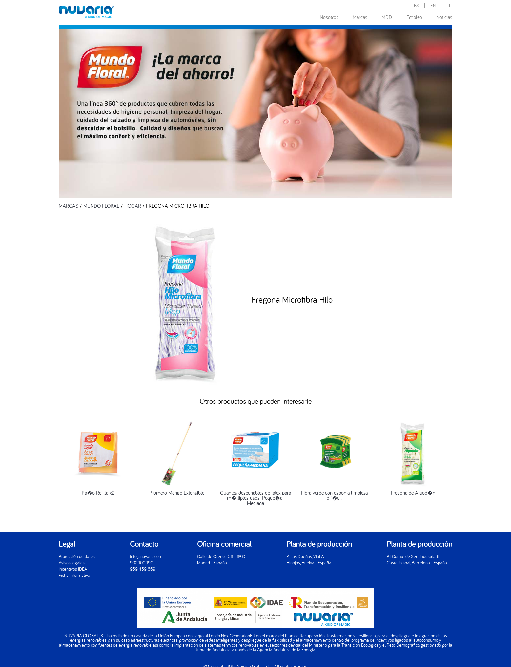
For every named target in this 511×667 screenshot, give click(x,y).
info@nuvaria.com (146, 556)
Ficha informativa (74, 575)
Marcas (360, 17)
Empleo (414, 17)
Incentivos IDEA (73, 569)
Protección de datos (77, 556)
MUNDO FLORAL (101, 205)
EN (433, 5)
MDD (386, 17)
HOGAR (132, 205)
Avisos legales (72, 562)
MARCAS (68, 205)
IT (450, 5)
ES (416, 5)
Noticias (444, 17)
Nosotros (329, 17)
